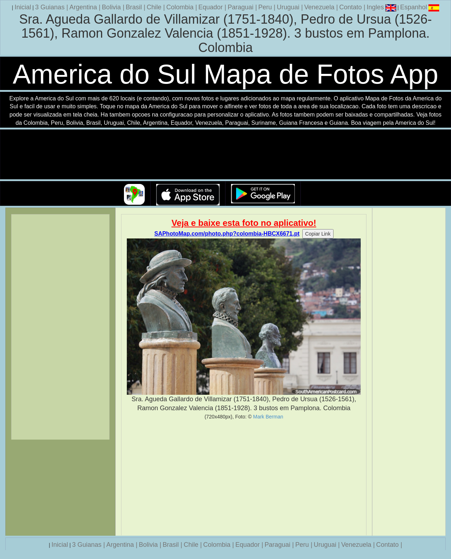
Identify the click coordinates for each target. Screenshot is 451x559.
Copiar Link (318, 234)
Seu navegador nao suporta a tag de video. (225, 154)
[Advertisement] (244, 477)
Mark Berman (268, 417)
